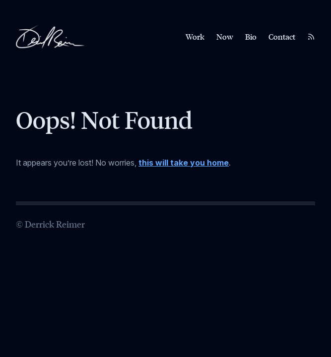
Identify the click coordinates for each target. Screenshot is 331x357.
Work (195, 36)
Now (224, 36)
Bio (251, 36)
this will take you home (183, 163)
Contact (281, 36)
